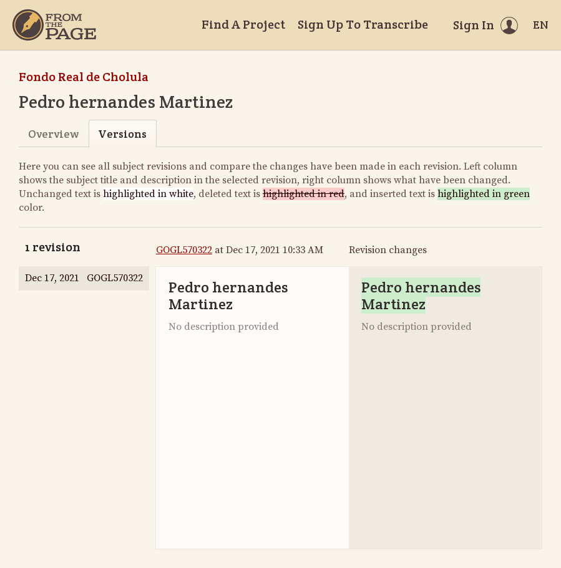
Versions (122, 134)
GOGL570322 (184, 250)
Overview (53, 134)
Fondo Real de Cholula (84, 77)
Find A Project (243, 24)
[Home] (54, 25)
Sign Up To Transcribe (363, 24)
